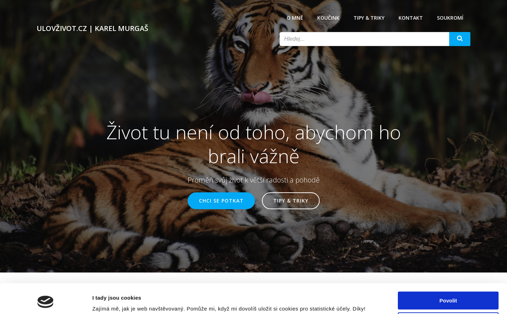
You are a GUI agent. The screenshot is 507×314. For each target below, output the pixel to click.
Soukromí (450, 17)
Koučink (328, 17)
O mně (295, 17)
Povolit (448, 273)
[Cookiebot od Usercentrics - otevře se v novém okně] (45, 300)
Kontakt (411, 17)
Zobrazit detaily (112, 300)
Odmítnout (448, 293)
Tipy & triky (368, 17)
